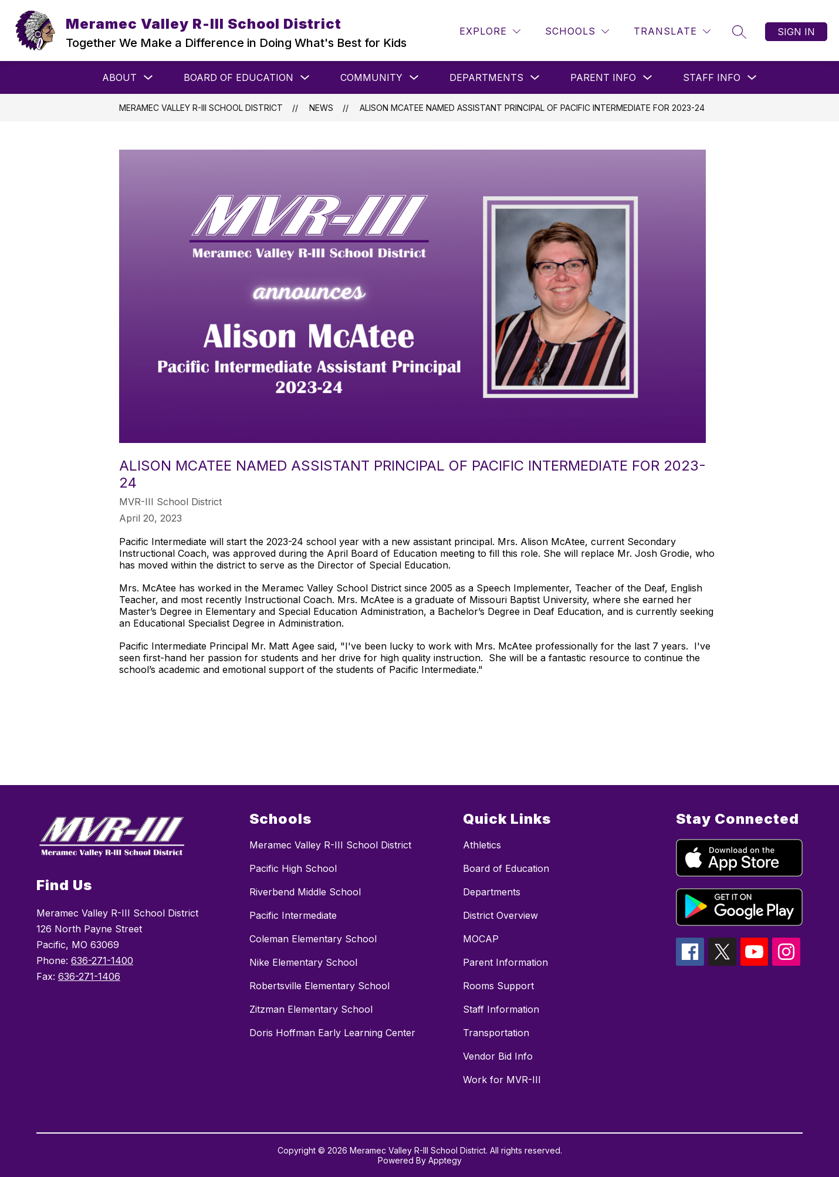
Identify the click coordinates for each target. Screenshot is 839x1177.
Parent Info (603, 77)
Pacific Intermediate (293, 915)
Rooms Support (498, 986)
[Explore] (489, 31)
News (321, 108)
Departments (486, 77)
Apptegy (445, 1160)
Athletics (482, 845)
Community (371, 77)
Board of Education (238, 77)
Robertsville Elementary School (319, 986)
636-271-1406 (89, 976)
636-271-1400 (102, 960)
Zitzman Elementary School (311, 1009)
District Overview (500, 915)
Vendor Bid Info (498, 1056)
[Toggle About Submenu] (148, 78)
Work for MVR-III (502, 1079)
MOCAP (481, 939)
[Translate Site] (672, 31)
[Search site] (739, 32)
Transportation (496, 1033)
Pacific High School (293, 868)
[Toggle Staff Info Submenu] (752, 78)
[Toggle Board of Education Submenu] (305, 78)
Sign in (796, 32)
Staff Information (501, 1009)
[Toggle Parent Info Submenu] (648, 78)
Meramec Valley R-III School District (201, 108)
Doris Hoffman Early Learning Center (332, 1033)
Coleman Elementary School (313, 939)
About (119, 77)
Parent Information (505, 962)
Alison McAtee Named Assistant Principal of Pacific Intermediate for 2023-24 (532, 108)
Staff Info (711, 77)
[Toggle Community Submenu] (414, 78)
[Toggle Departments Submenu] (535, 78)
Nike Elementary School (303, 962)
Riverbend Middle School (305, 892)
